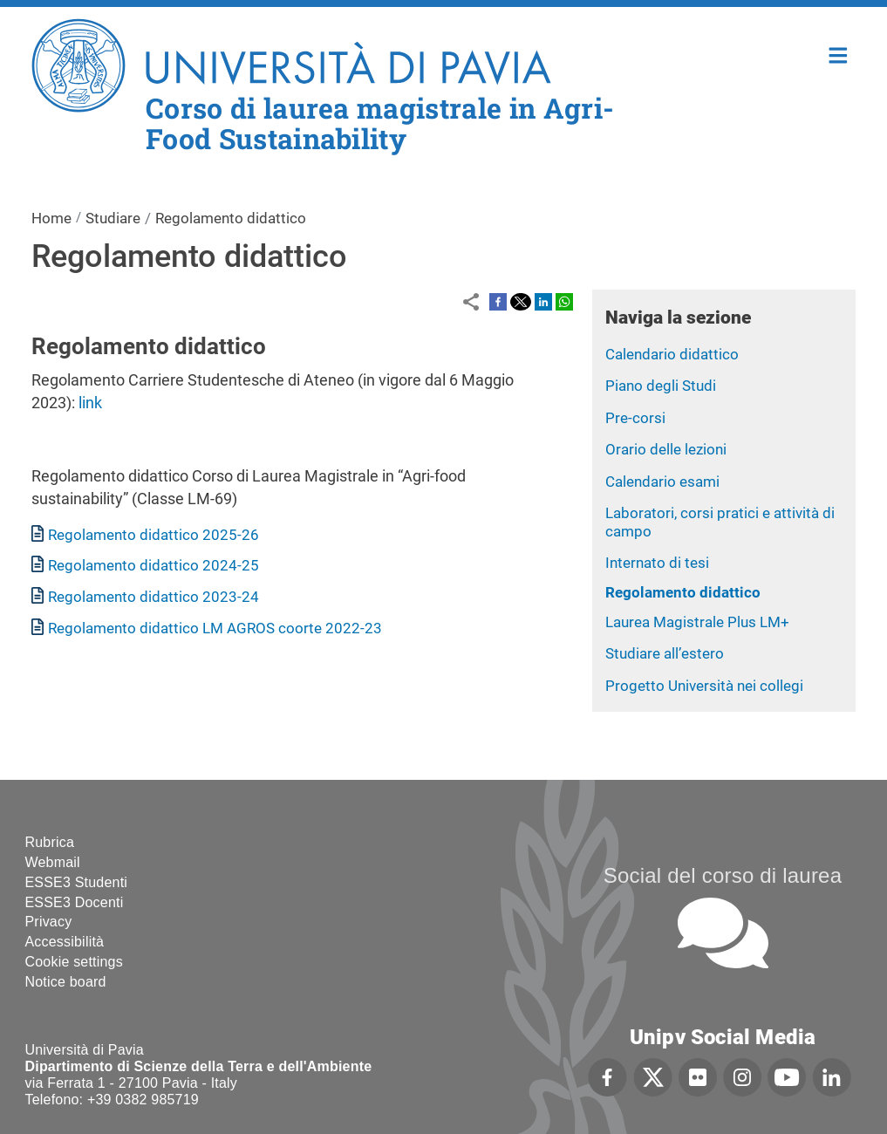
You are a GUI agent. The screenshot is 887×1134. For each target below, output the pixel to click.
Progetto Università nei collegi (704, 685)
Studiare (112, 218)
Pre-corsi (635, 418)
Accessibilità (65, 941)
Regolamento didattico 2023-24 (153, 596)
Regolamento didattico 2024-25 (153, 565)
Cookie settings (74, 961)
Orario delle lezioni (666, 449)
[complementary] (698, 1003)
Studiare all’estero (664, 653)
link (90, 402)
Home (838, 54)
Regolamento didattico (683, 592)
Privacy (48, 921)
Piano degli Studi (660, 385)
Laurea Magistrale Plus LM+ (697, 622)
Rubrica (50, 842)
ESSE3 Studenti (76, 882)
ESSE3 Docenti (74, 902)
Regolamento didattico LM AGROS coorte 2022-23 (215, 628)
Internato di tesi (657, 562)
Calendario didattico (672, 354)
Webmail (52, 862)
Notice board (65, 981)
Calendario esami (662, 481)
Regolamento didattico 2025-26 (153, 534)
